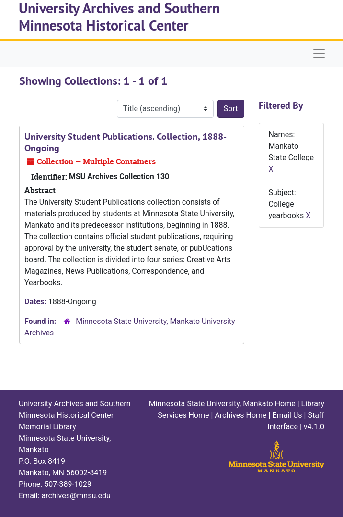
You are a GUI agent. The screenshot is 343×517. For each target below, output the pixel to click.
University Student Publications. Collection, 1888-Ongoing (125, 142)
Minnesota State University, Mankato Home (222, 403)
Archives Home (240, 415)
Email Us (287, 415)
